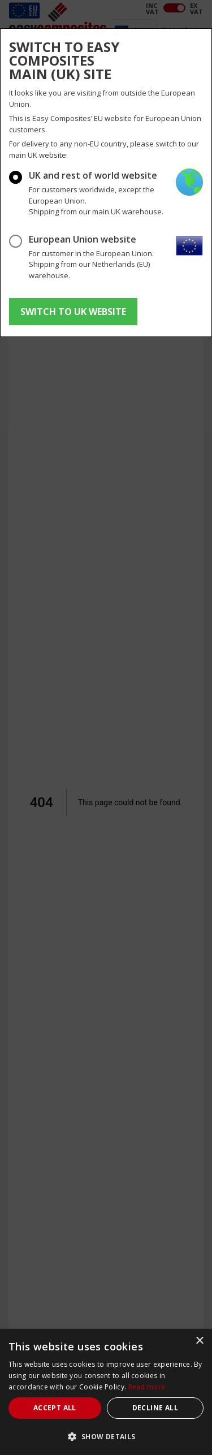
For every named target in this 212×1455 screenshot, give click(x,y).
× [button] (199, 1341)
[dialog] (106, 1392)
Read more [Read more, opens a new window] (147, 1387)
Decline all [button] (155, 1408)
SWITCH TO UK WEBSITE (73, 311)
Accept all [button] (54, 1408)
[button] (106, 1436)
